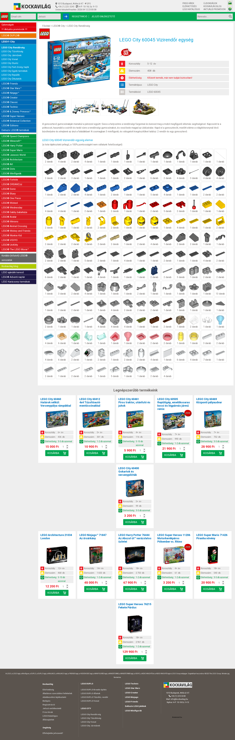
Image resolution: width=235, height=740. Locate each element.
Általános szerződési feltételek (57, 693)
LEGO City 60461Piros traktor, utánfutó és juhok (134, 402)
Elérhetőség (190, 6)
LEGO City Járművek (11, 55)
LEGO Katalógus (191, 9)
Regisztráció (79, 16)
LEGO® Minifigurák (11, 173)
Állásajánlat (48, 720)
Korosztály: (135, 63)
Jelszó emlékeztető (103, 16)
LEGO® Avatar (8, 216)
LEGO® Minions (9, 221)
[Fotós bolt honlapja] (230, 9)
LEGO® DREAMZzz (11, 184)
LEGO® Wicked (9, 203)
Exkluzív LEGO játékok (135, 706)
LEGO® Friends (9, 83)
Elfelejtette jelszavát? (53, 733)
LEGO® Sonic (8, 189)
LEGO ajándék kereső (12, 272)
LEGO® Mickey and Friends (15, 230)
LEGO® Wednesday (11, 207)
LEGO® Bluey (8, 193)
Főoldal (46, 25)
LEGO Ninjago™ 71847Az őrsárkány (92, 536)
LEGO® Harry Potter (12, 145)
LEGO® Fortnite (9, 179)
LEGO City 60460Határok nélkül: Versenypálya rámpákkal (55, 402)
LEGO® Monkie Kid (11, 235)
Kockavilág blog (213, 6)
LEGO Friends (131, 702)
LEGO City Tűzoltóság (12, 51)
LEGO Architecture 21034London (56, 536)
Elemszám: (134, 70)
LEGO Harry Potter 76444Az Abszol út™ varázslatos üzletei (134, 538)
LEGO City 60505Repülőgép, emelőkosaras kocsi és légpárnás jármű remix (173, 404)
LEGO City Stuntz (9, 63)
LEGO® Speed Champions (15, 136)
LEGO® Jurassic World (13, 154)
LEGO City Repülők (10, 75)
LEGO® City (8, 41)
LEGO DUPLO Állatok (90, 693)
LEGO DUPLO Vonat (90, 701)
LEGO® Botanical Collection (16, 120)
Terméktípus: (135, 84)
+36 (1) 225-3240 (66, 6)
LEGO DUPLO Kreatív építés (94, 690)
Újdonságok (210, 3)
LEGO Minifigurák (133, 711)
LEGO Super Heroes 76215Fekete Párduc (134, 606)
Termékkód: (135, 91)
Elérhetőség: (135, 77)
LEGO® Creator (9, 97)
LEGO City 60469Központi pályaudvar (209, 400)
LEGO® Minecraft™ (11, 141)
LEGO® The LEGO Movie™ (15, 249)
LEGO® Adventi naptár (13, 277)
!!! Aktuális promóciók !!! (14, 29)
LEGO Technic (131, 684)
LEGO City (152, 84)
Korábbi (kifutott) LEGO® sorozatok (14, 258)
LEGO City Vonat (9, 59)
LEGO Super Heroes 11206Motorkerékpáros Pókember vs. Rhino (173, 538)
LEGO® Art (7, 164)
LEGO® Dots (8, 168)
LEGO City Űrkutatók (11, 78)
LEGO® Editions (9, 125)
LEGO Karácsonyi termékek (15, 281)
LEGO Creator (131, 693)
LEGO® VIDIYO (9, 240)
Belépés (46, 701)
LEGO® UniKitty (9, 244)
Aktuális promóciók (215, 9)
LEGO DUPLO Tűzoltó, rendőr (94, 697)
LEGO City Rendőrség (13, 47)
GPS (88, 3)
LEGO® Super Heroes (12, 116)
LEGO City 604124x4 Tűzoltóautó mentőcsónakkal (89, 402)
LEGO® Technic (9, 106)
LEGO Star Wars (132, 688)
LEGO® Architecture (11, 159)
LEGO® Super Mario (12, 150)
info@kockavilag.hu (179, 699)
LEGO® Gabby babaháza (14, 212)
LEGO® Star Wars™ (11, 88)
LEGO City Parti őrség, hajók (15, 67)
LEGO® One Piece (11, 198)
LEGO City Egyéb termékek (14, 71)
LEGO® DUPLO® (10, 35)
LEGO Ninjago (131, 697)
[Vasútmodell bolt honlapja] (230, 3)
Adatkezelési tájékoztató (54, 697)
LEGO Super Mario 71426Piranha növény (211, 536)
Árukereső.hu (177, 717)
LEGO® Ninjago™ (10, 93)
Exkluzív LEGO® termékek (15, 130)
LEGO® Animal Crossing (14, 226)
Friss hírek (188, 3)
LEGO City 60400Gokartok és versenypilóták (128, 471)
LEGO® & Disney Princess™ (16, 111)
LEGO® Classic (9, 102)
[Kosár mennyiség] (63, 447)
